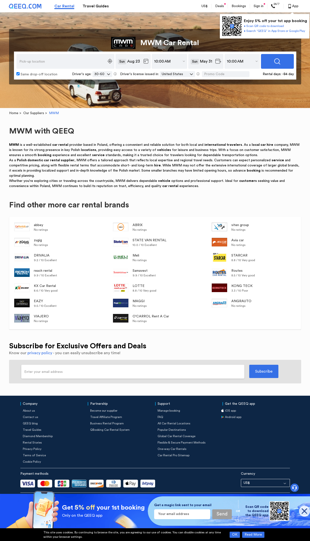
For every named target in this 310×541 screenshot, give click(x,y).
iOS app (230, 410)
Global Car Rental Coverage (176, 436)
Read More (253, 534)
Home (13, 113)
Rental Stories (32, 442)
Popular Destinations (172, 429)
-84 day (288, 74)
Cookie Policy (32, 461)
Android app (233, 417)
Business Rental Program (107, 423)
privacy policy (39, 353)
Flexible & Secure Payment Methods (182, 442)
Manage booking (169, 410)
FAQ (160, 417)
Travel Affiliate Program (106, 417)
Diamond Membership (38, 436)
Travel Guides (96, 6)
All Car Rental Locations (174, 423)
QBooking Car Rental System (110, 429)
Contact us (30, 417)
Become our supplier (103, 410)
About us (29, 410)
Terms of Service (34, 455)
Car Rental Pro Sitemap (173, 455)
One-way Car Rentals (172, 448)
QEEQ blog (30, 423)
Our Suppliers (33, 113)
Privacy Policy (32, 448)
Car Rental (64, 6)
